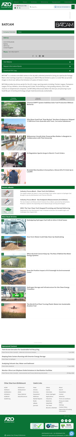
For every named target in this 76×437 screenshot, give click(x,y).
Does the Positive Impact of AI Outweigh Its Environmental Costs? (48, 271)
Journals (35, 405)
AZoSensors (21, 387)
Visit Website (7, 62)
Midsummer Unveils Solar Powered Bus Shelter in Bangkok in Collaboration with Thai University (49, 137)
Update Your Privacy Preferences (14, 435)
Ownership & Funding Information (65, 410)
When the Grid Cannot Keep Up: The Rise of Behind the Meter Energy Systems (49, 254)
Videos (48, 387)
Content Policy (63, 407)
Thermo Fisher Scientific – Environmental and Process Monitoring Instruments (26, 373)
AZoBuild (6, 396)
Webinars (36, 396)
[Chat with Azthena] (71, 433)
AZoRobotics (7, 392)
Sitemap (61, 405)
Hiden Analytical (9, 366)
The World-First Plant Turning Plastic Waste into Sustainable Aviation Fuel (48, 305)
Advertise (61, 396)
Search (61, 390)
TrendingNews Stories (13, 98)
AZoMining (7, 399)
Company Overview (9, 32)
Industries (49, 399)
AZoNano (6, 390)
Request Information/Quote (12, 66)
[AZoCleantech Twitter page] (19, 8)
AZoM (5, 387)
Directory (36, 392)
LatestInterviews (62, 98)
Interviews (49, 392)
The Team (49, 405)
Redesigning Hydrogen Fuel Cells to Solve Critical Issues (47, 220)
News (34, 387)
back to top (67, 416)
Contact (61, 394)
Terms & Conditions (64, 399)
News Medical (22, 394)
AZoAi (19, 392)
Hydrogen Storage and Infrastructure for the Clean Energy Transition (48, 288)
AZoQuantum (22, 390)
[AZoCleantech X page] (69, 420)
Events (48, 390)
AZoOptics (7, 394)
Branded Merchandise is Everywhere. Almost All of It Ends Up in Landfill (50, 171)
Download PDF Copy (10, 70)
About (60, 387)
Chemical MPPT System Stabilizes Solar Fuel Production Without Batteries (50, 103)
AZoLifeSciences (22, 396)
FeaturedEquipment (38, 98)
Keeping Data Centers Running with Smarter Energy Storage (23, 356)
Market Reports (37, 399)
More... (73, 2)
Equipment (36, 394)
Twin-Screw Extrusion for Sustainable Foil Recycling (20, 349)
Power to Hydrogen (10, 359)
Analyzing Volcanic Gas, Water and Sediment (18, 363)
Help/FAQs (49, 403)
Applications (49, 396)
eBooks (35, 403)
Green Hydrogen (51, 394)
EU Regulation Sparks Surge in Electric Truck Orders (46, 153)
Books (35, 401)
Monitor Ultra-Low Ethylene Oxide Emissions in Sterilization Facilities (27, 370)
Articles (35, 390)
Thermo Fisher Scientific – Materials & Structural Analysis (20, 352)
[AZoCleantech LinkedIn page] (15, 8)
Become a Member (51, 408)
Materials (49, 401)
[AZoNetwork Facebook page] (17, 8)
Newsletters (62, 392)
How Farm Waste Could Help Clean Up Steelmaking (45, 237)
